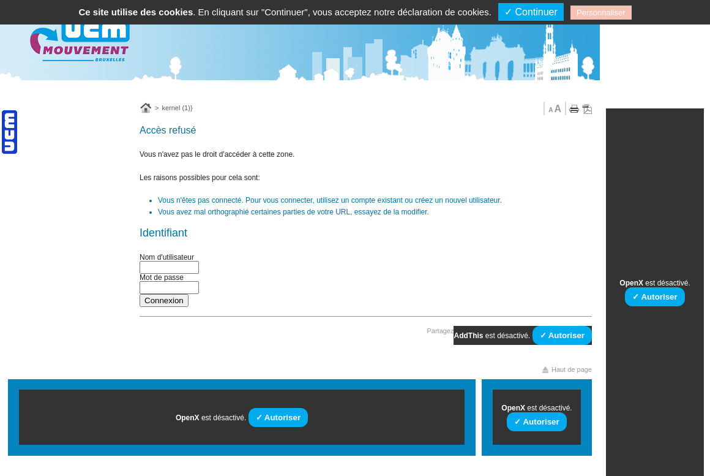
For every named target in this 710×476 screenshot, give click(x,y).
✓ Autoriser (562, 335)
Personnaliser (601, 12)
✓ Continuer (531, 12)
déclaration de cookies (442, 12)
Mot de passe (162, 277)
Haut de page (571, 369)
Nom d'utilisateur (167, 257)
